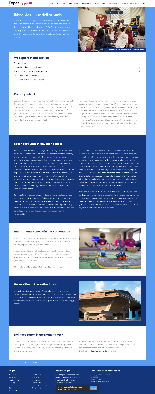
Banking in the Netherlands (66, 380)
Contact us (36, 388)
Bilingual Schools (55, 267)
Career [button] (51, 3)
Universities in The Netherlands (26, 75)
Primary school (20, 63)
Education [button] (61, 3)
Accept (93, 388)
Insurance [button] (113, 3)
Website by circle (99, 381)
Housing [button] (85, 3)
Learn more (71, 389)
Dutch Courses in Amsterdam (67, 377)
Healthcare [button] (74, 3)
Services (133, 3)
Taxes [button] (123, 3)
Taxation (35, 377)
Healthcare (13, 390)
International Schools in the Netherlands (30, 71)
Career (11, 385)
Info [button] (94, 3)
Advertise (12, 374)
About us (94, 377)
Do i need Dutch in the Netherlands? (29, 80)
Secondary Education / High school (28, 67)
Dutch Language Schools (101, 351)
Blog (10, 388)
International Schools (37, 267)
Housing (12, 382)
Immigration (14, 380)
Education (36, 374)
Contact (141, 3)
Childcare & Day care (64, 382)
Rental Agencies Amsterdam (67, 374)
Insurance (36, 380)
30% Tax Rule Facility (40, 385)
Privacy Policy (96, 379)
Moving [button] (103, 3)
